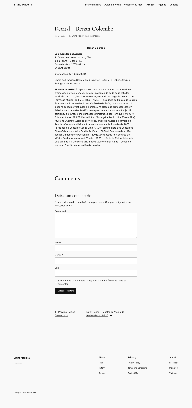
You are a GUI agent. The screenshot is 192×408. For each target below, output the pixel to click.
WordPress (31, 392)
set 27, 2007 (60, 36)
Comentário (62, 211)
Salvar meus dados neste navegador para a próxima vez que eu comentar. (92, 282)
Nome (59, 242)
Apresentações (93, 36)
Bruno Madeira (23, 4)
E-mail (59, 255)
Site (57, 267)
